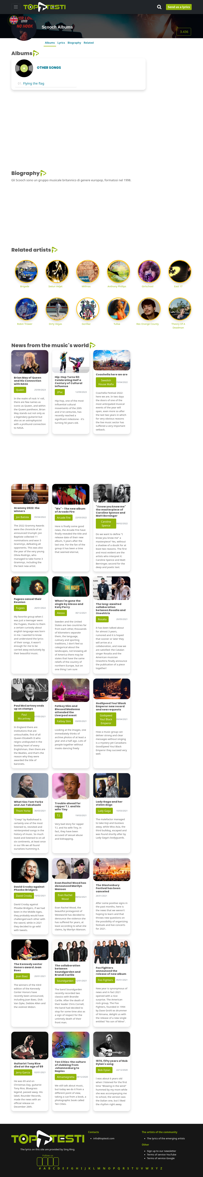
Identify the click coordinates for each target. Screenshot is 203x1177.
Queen (20, 390)
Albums (50, 42)
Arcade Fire (63, 517)
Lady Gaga (104, 811)
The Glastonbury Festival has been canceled (108, 888)
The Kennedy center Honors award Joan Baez (28, 967)
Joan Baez (22, 976)
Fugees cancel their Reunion (28, 600)
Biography (74, 42)
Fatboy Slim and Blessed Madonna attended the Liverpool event (67, 710)
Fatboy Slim (64, 721)
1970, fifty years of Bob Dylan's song (112, 1062)
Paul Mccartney (24, 716)
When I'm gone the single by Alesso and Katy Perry (69, 604)
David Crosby (24, 895)
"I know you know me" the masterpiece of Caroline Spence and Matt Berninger (111, 511)
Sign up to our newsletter (161, 1151)
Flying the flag (33, 83)
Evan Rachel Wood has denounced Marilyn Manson (70, 886)
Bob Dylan (104, 1070)
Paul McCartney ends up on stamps (29, 707)
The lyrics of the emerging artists (166, 1138)
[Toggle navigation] (15, 7)
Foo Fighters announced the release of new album (111, 971)
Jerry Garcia (23, 1072)
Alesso (61, 613)
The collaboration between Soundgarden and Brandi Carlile (67, 970)
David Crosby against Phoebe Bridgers (29, 888)
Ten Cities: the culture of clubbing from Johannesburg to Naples (70, 1066)
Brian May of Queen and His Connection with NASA (27, 381)
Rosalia (102, 619)
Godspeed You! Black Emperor (106, 719)
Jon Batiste (22, 517)
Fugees (20, 608)
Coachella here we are (112, 374)
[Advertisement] (171, 98)
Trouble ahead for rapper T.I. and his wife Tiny (68, 806)
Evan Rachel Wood (65, 897)
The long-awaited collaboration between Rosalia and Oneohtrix (111, 608)
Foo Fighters (105, 980)
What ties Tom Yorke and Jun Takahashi (28, 803)
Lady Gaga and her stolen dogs (109, 803)
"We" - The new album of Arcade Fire (70, 510)
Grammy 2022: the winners (27, 509)
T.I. (58, 815)
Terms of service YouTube (161, 1154)
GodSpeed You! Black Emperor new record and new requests (111, 706)
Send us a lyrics (179, 7)
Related (89, 42)
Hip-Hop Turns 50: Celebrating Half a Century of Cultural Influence (68, 381)
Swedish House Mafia (106, 382)
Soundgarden (65, 981)
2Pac (60, 392)
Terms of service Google (161, 1158)
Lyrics (61, 42)
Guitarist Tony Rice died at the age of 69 (28, 1065)
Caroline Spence (106, 523)
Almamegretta (65, 1077)
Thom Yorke (23, 811)
